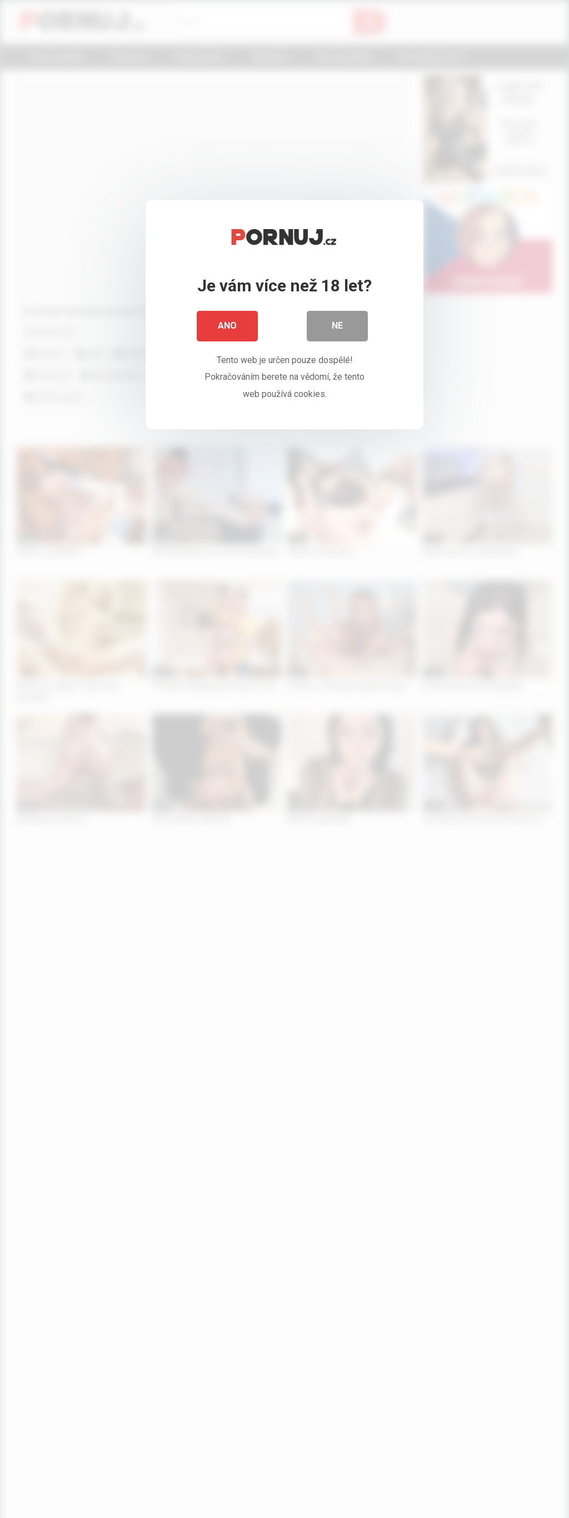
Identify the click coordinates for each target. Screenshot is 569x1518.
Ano (227, 328)
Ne (337, 328)
